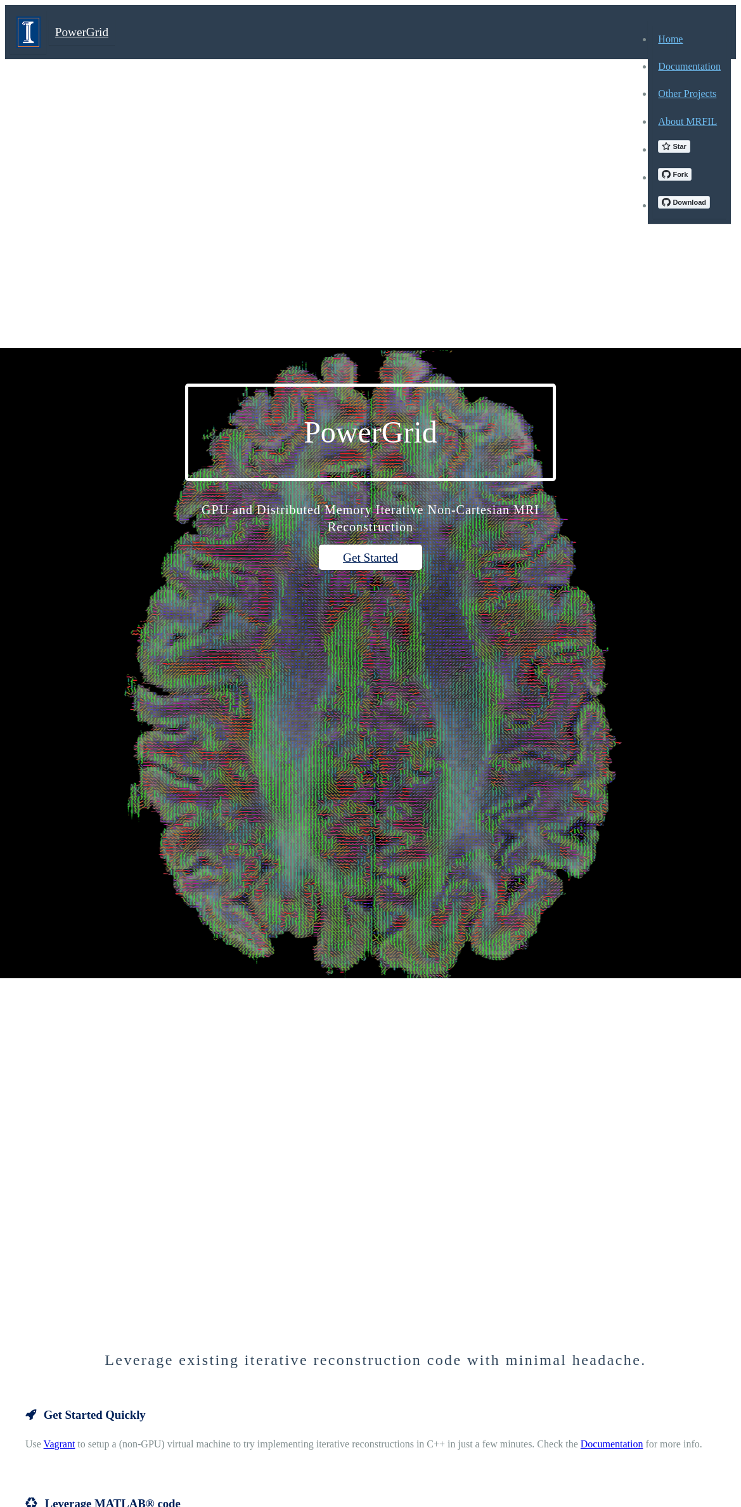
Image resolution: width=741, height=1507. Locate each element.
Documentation (612, 1444)
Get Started (370, 557)
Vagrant (59, 1444)
